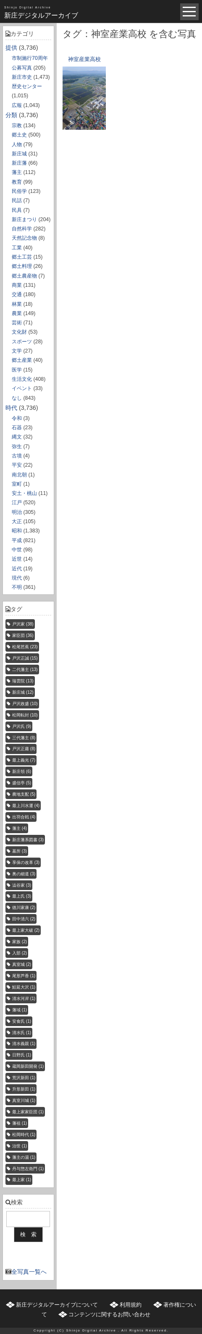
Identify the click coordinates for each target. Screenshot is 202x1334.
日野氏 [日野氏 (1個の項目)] (21, 1055)
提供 (11, 47)
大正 (17, 521)
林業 (17, 304)
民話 (17, 200)
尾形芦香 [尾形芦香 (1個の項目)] (23, 975)
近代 (17, 569)
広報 (17, 105)
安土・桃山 (24, 493)
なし (17, 398)
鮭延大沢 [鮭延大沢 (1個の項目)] (23, 987)
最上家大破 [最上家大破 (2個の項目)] (25, 930)
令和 (17, 418)
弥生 (17, 446)
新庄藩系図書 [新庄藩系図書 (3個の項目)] (28, 839)
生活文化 (22, 379)
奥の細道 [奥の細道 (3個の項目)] (23, 874)
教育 (17, 182)
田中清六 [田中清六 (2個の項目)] (23, 919)
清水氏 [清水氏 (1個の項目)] (21, 1032)
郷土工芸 (22, 257)
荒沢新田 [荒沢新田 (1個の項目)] (23, 1077)
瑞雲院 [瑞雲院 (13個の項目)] (23, 681)
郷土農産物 (24, 276)
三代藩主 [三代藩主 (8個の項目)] (23, 737)
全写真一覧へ (29, 1271)
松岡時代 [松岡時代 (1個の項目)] (23, 1134)
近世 (17, 559)
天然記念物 (24, 238)
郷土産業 (22, 360)
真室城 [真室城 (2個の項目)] (21, 964)
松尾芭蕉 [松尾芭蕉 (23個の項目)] (25, 646)
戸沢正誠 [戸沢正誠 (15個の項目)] (25, 658)
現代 (17, 578)
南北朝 (19, 475)
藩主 (17, 172)
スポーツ (22, 342)
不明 (17, 587)
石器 (17, 427)
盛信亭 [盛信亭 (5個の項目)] (21, 783)
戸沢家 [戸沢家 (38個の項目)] (23, 624)
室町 (17, 484)
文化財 (19, 332)
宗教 (17, 125)
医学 (17, 370)
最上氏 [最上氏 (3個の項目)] (21, 896)
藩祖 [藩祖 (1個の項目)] (19, 1123)
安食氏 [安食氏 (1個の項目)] (21, 1021)
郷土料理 (22, 266)
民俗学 (19, 191)
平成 (17, 540)
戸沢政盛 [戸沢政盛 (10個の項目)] (25, 703)
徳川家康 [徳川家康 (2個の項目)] (23, 907)
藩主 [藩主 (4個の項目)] (19, 828)
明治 (17, 512)
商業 (17, 285)
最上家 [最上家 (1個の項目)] (21, 1179)
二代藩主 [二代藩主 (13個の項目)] (25, 669)
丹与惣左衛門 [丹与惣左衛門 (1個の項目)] (28, 1168)
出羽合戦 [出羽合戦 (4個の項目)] (23, 817)
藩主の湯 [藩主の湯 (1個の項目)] (23, 1157)
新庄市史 (22, 77)
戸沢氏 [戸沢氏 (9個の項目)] (21, 726)
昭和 (17, 531)
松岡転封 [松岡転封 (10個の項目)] (25, 715)
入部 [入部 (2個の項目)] (19, 953)
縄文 (17, 437)
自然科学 (22, 229)
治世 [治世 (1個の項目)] (19, 1146)
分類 (11, 115)
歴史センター (27, 86)
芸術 (17, 323)
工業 (17, 248)
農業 (17, 313)
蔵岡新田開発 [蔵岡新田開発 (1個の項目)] (28, 1066)
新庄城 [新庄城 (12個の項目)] (23, 692)
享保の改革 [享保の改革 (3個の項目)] (25, 862)
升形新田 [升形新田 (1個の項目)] (23, 1089)
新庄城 (19, 154)
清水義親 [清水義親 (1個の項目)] (23, 1043)
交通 (17, 294)
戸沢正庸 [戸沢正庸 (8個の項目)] (23, 748)
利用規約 (131, 1305)
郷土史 (19, 135)
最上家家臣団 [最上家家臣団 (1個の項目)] (28, 1111)
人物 (17, 144)
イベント (22, 388)
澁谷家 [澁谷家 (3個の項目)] (21, 885)
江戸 (17, 502)
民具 (17, 210)
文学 (17, 351)
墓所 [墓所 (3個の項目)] (19, 851)
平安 (17, 465)
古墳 (17, 456)
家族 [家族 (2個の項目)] (19, 941)
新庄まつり (24, 219)
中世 (17, 550)
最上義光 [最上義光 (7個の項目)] (23, 760)
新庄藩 (19, 163)
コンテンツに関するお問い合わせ (109, 1314)
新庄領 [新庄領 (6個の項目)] (21, 771)
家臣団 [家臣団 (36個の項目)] (23, 635)
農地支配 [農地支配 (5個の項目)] (23, 794)
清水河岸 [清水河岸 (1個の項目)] (23, 998)
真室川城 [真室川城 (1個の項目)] (23, 1100)
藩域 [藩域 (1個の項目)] (19, 1010)
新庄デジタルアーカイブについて (57, 1305)
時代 (11, 407)
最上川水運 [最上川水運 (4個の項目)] (25, 805)
